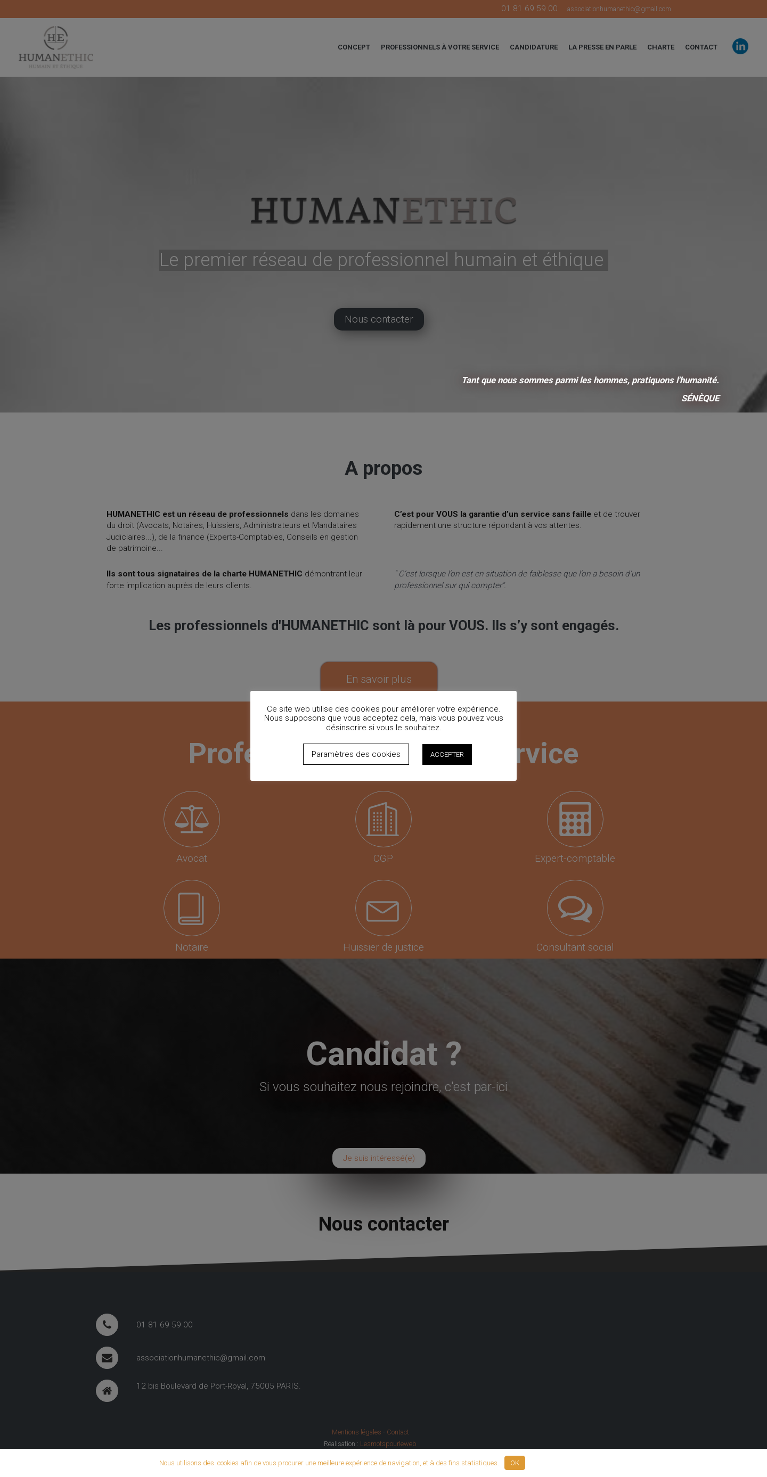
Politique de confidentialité (569, 1463)
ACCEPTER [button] (447, 754)
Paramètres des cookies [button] (356, 754)
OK (514, 1463)
